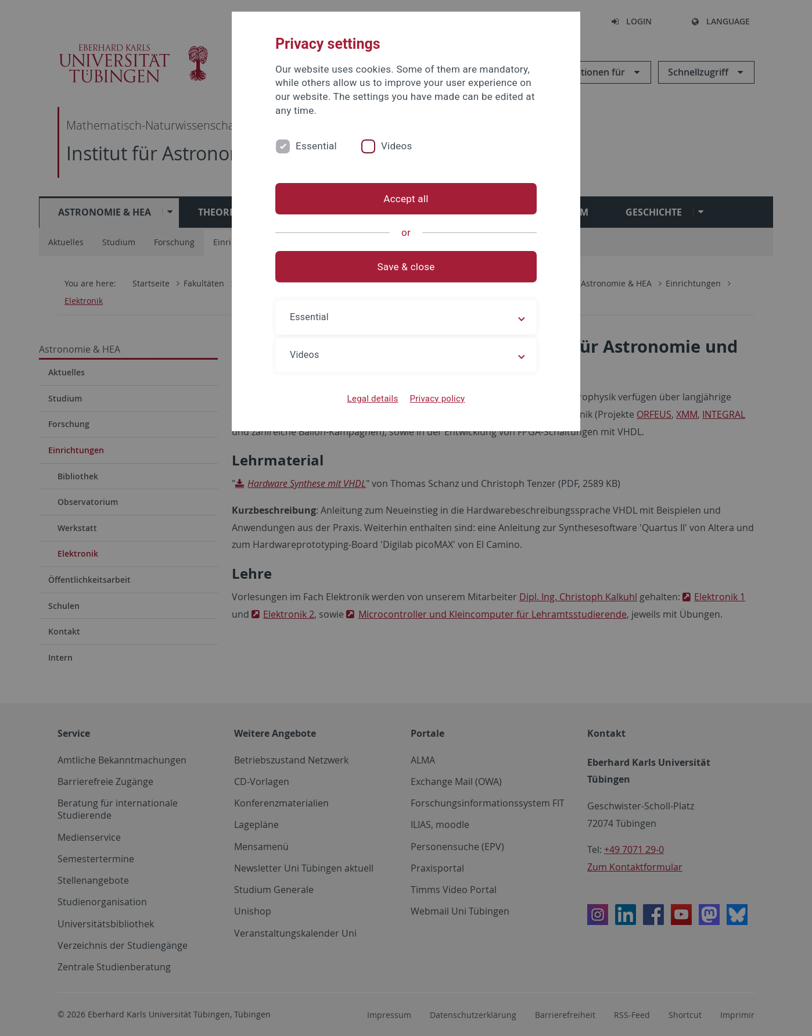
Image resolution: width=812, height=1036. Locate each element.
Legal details (372, 398)
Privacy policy (437, 398)
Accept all (405, 199)
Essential (316, 146)
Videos (396, 146)
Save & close (406, 267)
